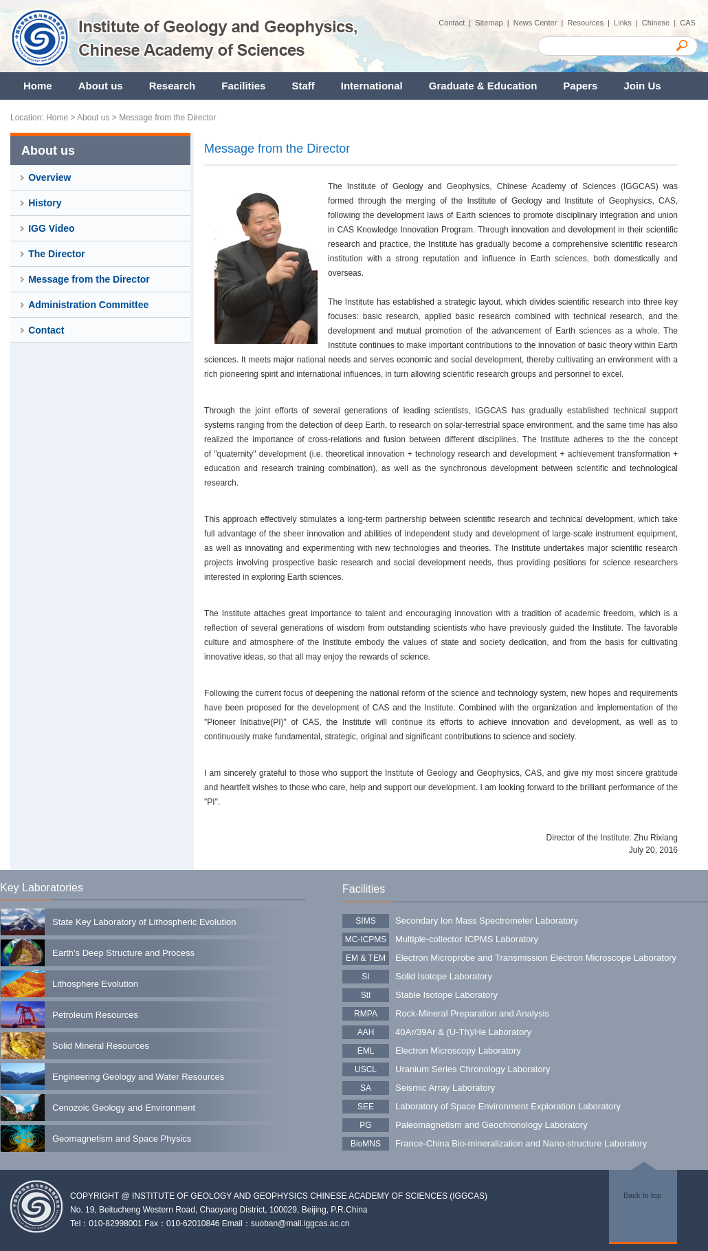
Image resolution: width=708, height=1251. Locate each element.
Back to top (642, 1195)
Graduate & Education (483, 85)
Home (37, 85)
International (372, 85)
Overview (49, 177)
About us (100, 85)
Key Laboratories (41, 887)
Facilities (243, 85)
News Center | (540, 23)
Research (172, 85)
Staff (302, 85)
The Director (56, 253)
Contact (46, 330)
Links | (628, 23)
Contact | (457, 23)
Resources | (590, 23)
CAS (689, 23)
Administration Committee (88, 304)
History (44, 202)
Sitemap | (494, 23)
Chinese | (661, 23)
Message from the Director (167, 117)
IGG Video (51, 228)
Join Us (642, 85)
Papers (580, 85)
